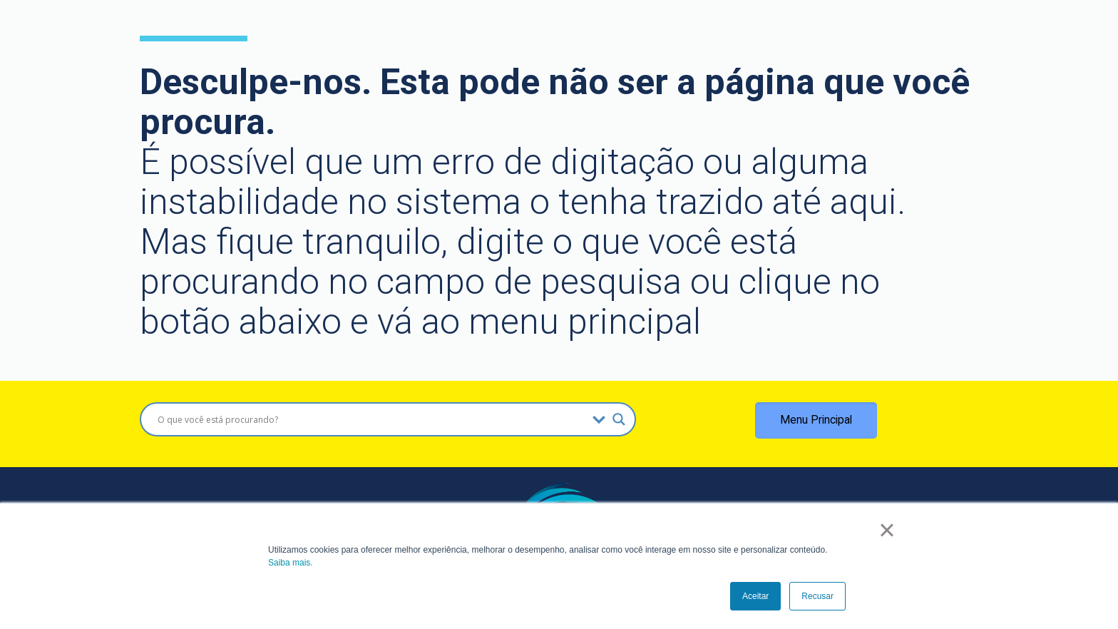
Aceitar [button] (755, 596)
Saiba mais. (290, 563)
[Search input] (371, 419)
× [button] (886, 529)
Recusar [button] (817, 596)
